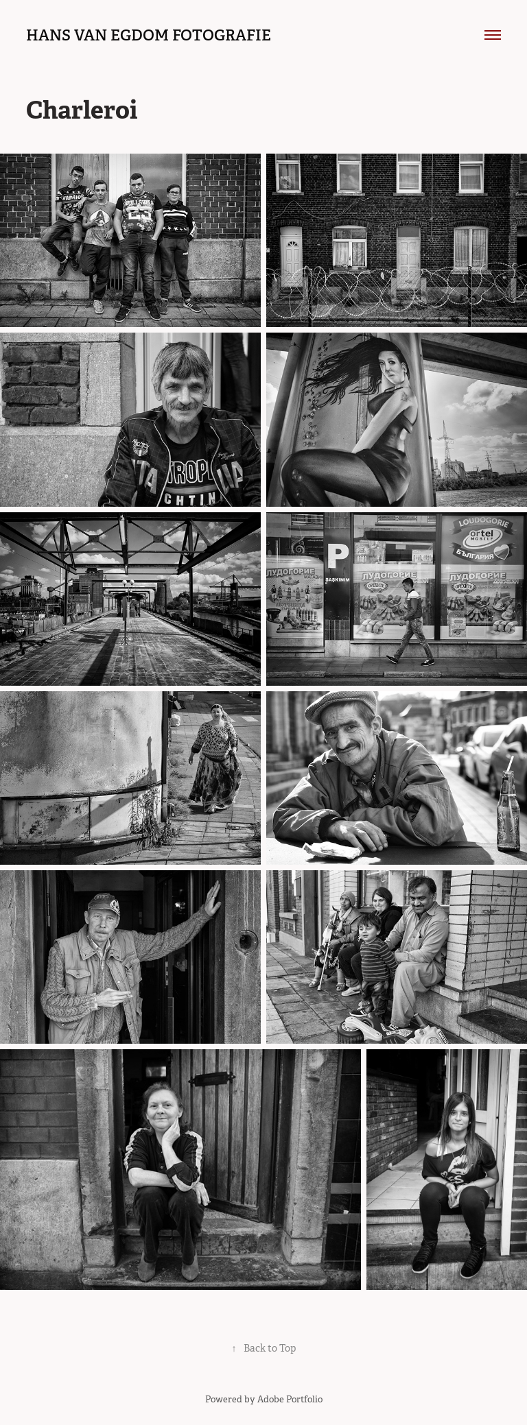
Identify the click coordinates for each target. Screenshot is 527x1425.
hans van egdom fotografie (148, 35)
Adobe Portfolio (290, 1399)
